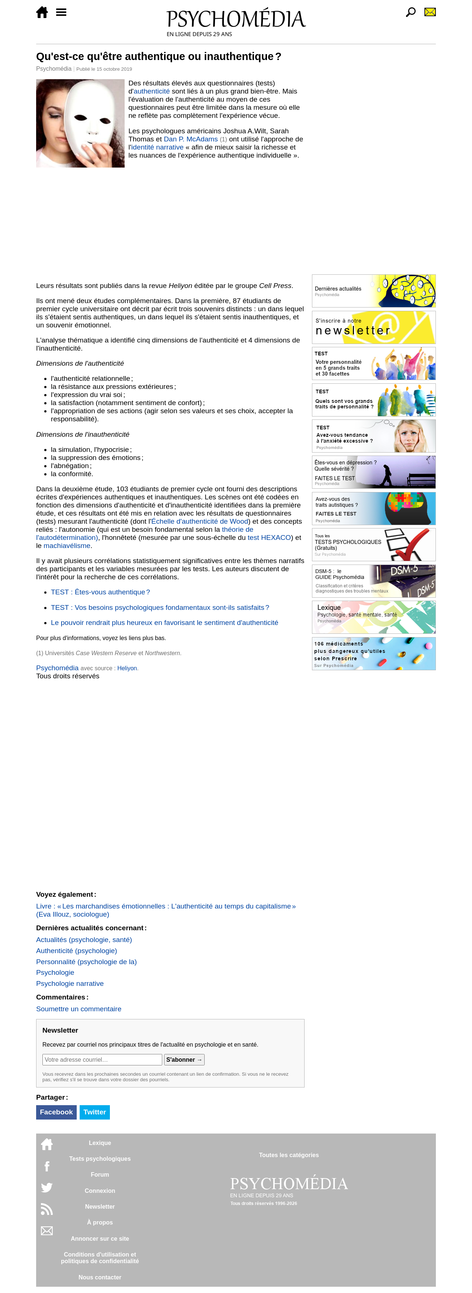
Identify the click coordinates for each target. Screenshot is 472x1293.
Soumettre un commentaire (78, 1009)
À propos (100, 1222)
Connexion (100, 1191)
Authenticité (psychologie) (76, 951)
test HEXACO (269, 537)
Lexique (100, 1143)
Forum (100, 1174)
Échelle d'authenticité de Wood (199, 521)
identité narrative (157, 147)
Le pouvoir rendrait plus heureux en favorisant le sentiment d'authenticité (164, 622)
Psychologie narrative (70, 983)
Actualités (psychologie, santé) (84, 940)
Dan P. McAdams (191, 139)
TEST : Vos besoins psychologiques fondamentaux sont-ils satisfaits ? (160, 607)
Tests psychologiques (100, 1159)
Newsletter (100, 1207)
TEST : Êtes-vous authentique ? (100, 592)
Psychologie (55, 972)
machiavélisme (67, 545)
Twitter (94, 1112)
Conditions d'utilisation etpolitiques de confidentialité (100, 1257)
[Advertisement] (170, 223)
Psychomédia (54, 69)
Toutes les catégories (289, 1155)
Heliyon (127, 668)
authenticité (151, 91)
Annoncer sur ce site (100, 1239)
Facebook (56, 1112)
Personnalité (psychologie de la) (86, 962)
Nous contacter (100, 1277)
